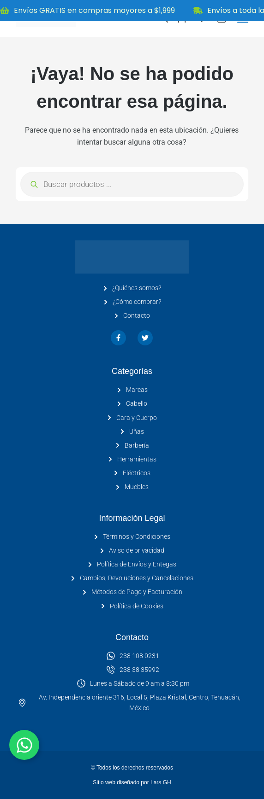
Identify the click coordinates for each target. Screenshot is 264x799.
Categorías (132, 371)
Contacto (132, 637)
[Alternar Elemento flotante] (24, 745)
